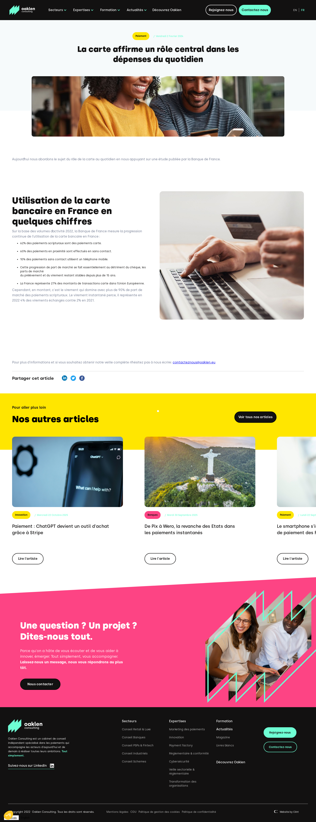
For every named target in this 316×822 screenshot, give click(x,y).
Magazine (223, 737)
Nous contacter (40, 684)
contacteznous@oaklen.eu (194, 362)
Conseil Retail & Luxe (136, 729)
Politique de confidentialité (199, 811)
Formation (224, 721)
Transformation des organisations (182, 783)
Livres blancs (225, 745)
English (25, 817)
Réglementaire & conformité (189, 753)
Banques (153, 514)
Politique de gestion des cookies (159, 811)
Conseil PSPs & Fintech (138, 745)
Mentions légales (117, 811)
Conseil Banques (133, 737)
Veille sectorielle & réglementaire (181, 771)
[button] (57, 10)
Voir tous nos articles (255, 417)
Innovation (21, 514)
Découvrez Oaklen (166, 10)
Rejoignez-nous (221, 10)
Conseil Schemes (134, 761)
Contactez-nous (255, 10)
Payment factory (181, 745)
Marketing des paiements (187, 729)
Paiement (140, 36)
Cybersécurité (179, 761)
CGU (133, 811)
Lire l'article (27, 559)
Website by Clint (289, 812)
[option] (25, 817)
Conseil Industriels (135, 753)
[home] (26, 10)
